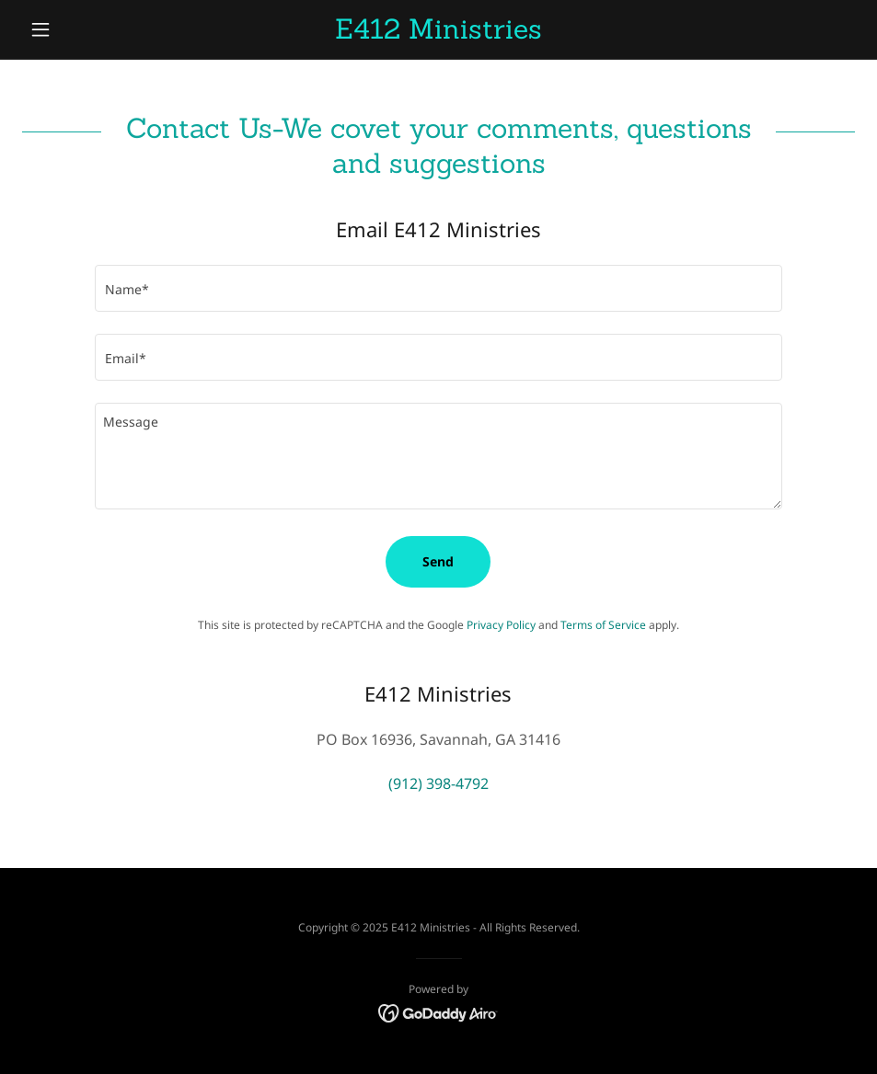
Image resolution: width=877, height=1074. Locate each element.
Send (438, 561)
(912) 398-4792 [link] (438, 783)
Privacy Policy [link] (501, 625)
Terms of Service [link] (603, 625)
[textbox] (438, 288)
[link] (439, 33)
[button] (84, 29)
